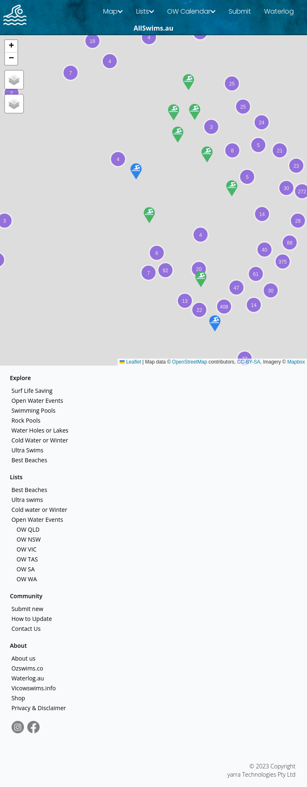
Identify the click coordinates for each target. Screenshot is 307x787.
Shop (17, 698)
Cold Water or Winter (39, 440)
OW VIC (25, 549)
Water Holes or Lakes (39, 430)
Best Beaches (28, 460)
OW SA (25, 569)
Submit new (26, 609)
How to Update (31, 619)
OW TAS (26, 559)
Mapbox (296, 362)
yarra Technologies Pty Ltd (261, 774)
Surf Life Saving (31, 391)
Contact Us (25, 628)
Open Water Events (36, 400)
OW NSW (27, 539)
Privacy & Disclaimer (38, 708)
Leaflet (130, 362)
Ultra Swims (26, 450)
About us (22, 658)
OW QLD (27, 529)
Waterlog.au (27, 678)
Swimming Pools (32, 410)
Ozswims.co (26, 668)
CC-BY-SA (248, 362)
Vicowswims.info (33, 688)
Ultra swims (26, 500)
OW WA (26, 579)
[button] (148, 272)
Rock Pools (25, 420)
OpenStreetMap (189, 362)
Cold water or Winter (38, 510)
